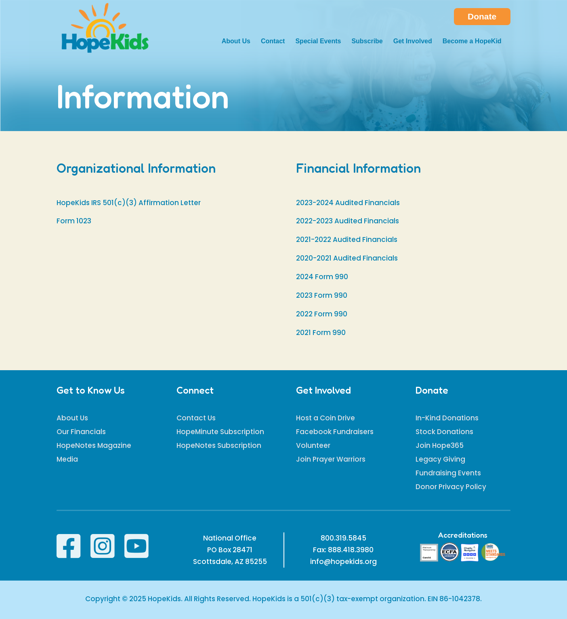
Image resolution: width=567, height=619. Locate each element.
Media (67, 459)
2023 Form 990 (321, 295)
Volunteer (313, 445)
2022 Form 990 (321, 314)
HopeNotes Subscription (218, 445)
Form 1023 (74, 221)
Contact (273, 41)
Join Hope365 (440, 445)
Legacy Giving (440, 459)
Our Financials (81, 432)
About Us (236, 41)
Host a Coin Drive (325, 418)
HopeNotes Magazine (94, 445)
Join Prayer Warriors (330, 459)
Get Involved (412, 41)
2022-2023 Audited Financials (347, 221)
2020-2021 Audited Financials (347, 258)
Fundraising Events (448, 473)
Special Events (318, 41)
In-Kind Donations (447, 418)
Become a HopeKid (472, 41)
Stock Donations (444, 432)
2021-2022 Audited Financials (346, 239)
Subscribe (366, 41)
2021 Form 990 (321, 332)
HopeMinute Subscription (220, 432)
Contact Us (196, 418)
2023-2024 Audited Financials (348, 203)
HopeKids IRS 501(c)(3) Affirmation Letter (129, 203)
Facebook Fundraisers (335, 432)
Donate (482, 16)
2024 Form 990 (322, 277)
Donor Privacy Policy (451, 487)
